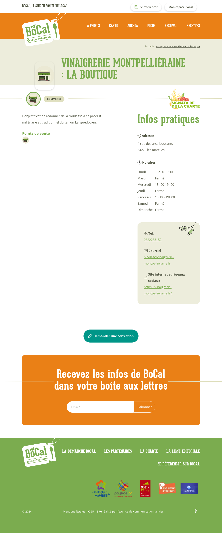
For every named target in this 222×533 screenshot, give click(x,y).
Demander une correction (111, 336)
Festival (171, 25)
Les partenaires (118, 451)
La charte (149, 451)
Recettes (193, 25)
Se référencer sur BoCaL (179, 464)
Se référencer (149, 7)
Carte (113, 25)
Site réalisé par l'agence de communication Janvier (130, 511)
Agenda (132, 25)
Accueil (149, 46)
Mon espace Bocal (181, 7)
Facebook (197, 511)
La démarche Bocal (79, 451)
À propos (93, 25)
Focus (151, 25)
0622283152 (152, 240)
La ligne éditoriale (183, 451)
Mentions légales (74, 511)
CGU (91, 511)
